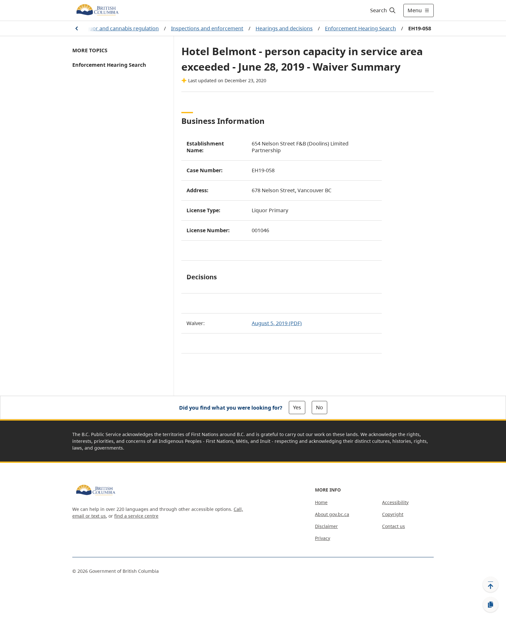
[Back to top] (490, 584)
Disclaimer (326, 526)
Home (321, 502)
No (319, 407)
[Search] (383, 10)
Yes (297, 407)
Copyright (392, 514)
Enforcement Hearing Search (360, 28)
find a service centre (136, 516)
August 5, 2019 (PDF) (277, 323)
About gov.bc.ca (332, 514)
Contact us (393, 526)
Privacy (322, 538)
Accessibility (395, 502)
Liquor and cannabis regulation (120, 28)
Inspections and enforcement (207, 28)
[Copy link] (490, 604)
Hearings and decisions (284, 28)
